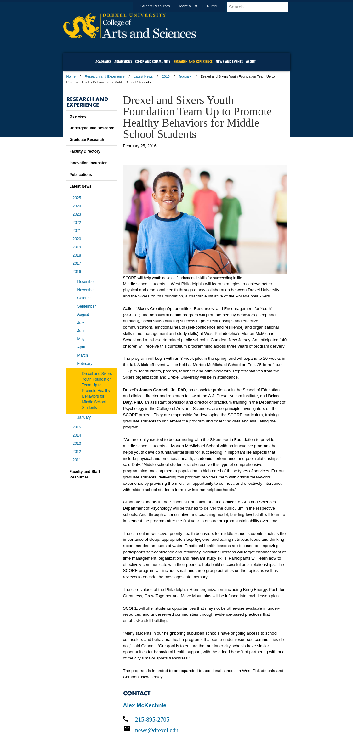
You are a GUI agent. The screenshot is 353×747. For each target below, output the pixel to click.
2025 (77, 198)
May (81, 339)
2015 (77, 427)
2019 (77, 247)
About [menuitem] (251, 61)
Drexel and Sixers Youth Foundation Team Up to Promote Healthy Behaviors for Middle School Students (97, 390)
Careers (152, 725)
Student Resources (161, 6)
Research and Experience (105, 76)
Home (71, 76)
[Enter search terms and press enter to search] (261, 7)
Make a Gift (194, 6)
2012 (77, 452)
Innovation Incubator (88, 163)
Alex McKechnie (145, 705)
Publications (81, 175)
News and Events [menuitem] (229, 61)
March (82, 355)
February (85, 363)
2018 (77, 255)
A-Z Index (114, 725)
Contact (197, 725)
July (80, 322)
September (86, 306)
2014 (77, 435)
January (84, 417)
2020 (77, 239)
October (84, 298)
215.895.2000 (231, 742)
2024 (77, 206)
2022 (77, 222)
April (81, 347)
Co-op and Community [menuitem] (152, 61)
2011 (77, 460)
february (185, 76)
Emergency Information (171, 731)
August (83, 314)
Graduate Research (87, 140)
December (86, 282)
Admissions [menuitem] (123, 61)
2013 (77, 443)
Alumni (218, 6)
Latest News (143, 76)
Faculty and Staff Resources (85, 474)
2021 (77, 231)
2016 (165, 76)
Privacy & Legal (174, 725)
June (81, 331)
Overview (78, 116)
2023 (77, 214)
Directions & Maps (222, 725)
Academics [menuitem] (103, 61)
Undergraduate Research (92, 128)
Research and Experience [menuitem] (193, 61)
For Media (134, 725)
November (86, 290)
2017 (77, 263)
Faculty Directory (85, 151)
